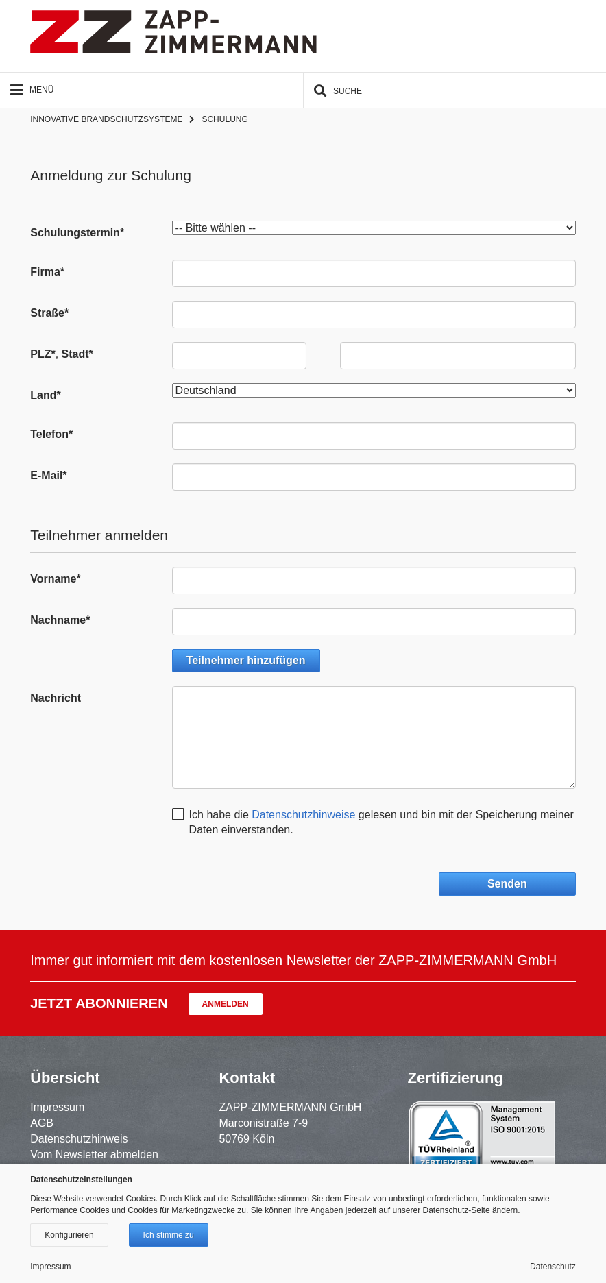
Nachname (60, 620)
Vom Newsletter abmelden (94, 1154)
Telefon (51, 434)
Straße (49, 313)
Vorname (55, 579)
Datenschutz (553, 1266)
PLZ (42, 354)
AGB (41, 1123)
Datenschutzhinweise (303, 814)
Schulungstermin (77, 233)
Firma (47, 272)
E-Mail (48, 475)
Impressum (57, 1107)
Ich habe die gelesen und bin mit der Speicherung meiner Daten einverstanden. (381, 822)
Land (45, 395)
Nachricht (55, 698)
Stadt (77, 354)
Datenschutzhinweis (79, 1139)
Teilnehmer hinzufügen (246, 660)
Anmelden (225, 1004)
